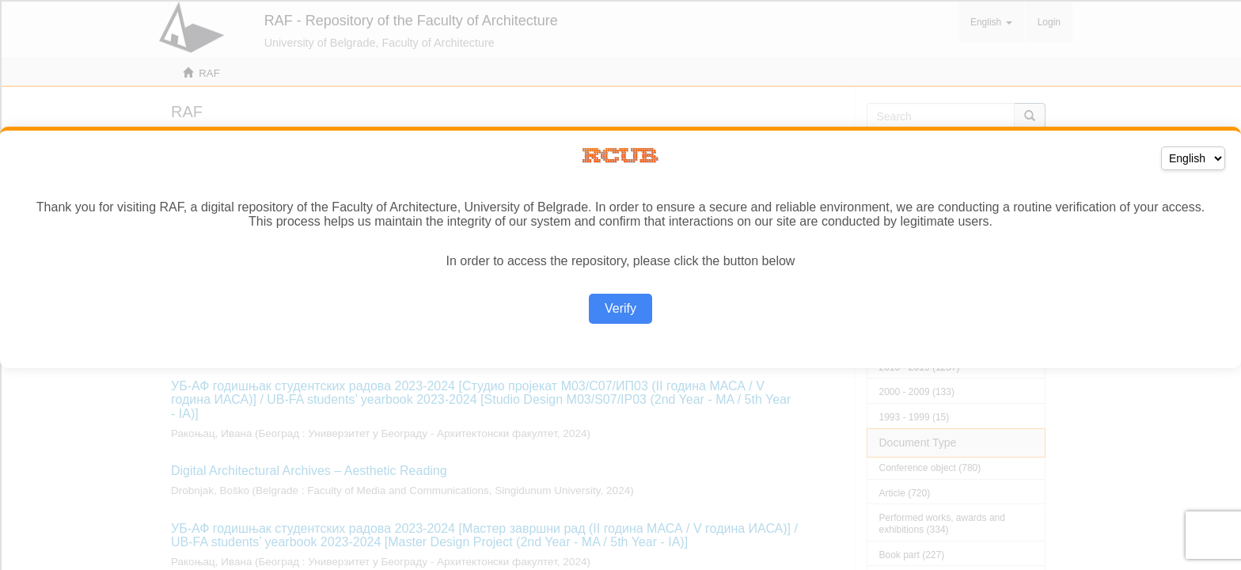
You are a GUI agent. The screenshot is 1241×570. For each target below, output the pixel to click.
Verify (620, 308)
